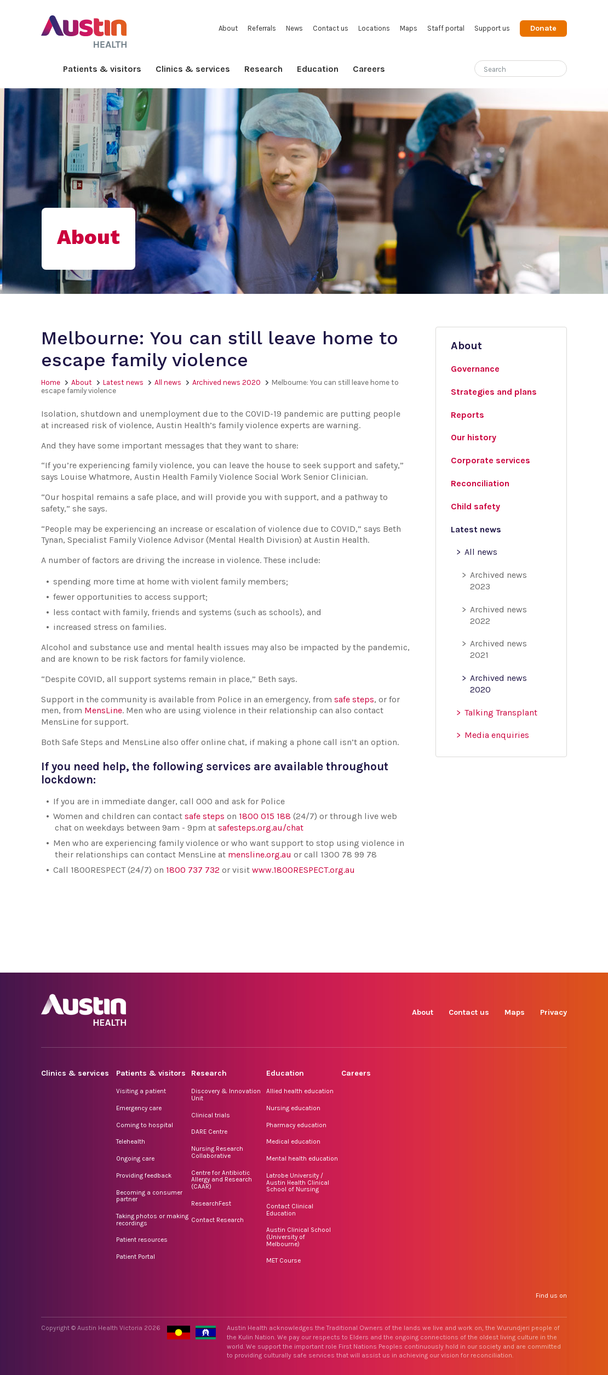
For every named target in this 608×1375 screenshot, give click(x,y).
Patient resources (142, 1239)
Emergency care (139, 1108)
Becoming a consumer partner (149, 1196)
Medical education (293, 1141)
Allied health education (300, 1091)
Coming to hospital (144, 1125)
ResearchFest (211, 1203)
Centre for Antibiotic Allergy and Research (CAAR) (221, 1179)
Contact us (330, 28)
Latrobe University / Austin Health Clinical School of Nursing (297, 1182)
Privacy (553, 1012)
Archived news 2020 (226, 382)
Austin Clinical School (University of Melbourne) (298, 1236)
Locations (374, 28)
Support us (492, 28)
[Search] (508, 67)
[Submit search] (558, 69)
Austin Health (84, 27)
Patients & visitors (102, 69)
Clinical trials (210, 1115)
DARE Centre (209, 1131)
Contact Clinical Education (289, 1209)
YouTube (558, 960)
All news (167, 382)
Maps (408, 28)
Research (263, 69)
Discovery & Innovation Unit (226, 1094)
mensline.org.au (259, 854)
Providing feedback (143, 1175)
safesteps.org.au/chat (260, 827)
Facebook (432, 960)
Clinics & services (193, 69)
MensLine (103, 710)
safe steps (354, 699)
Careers (369, 69)
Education (318, 69)
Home (48, 69)
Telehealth (130, 1141)
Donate (543, 28)
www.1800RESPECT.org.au (303, 870)
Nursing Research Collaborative (217, 1152)
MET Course (283, 1260)
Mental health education (302, 1158)
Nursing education (293, 1108)
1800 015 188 (265, 816)
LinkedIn (507, 960)
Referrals (262, 28)
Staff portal (445, 28)
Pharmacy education (296, 1125)
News (294, 28)
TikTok (482, 960)
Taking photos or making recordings (152, 1219)
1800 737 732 (193, 870)
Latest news (123, 382)
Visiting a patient (141, 1091)
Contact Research (217, 1220)
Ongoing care (135, 1158)
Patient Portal (135, 1256)
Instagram (457, 960)
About (228, 28)
